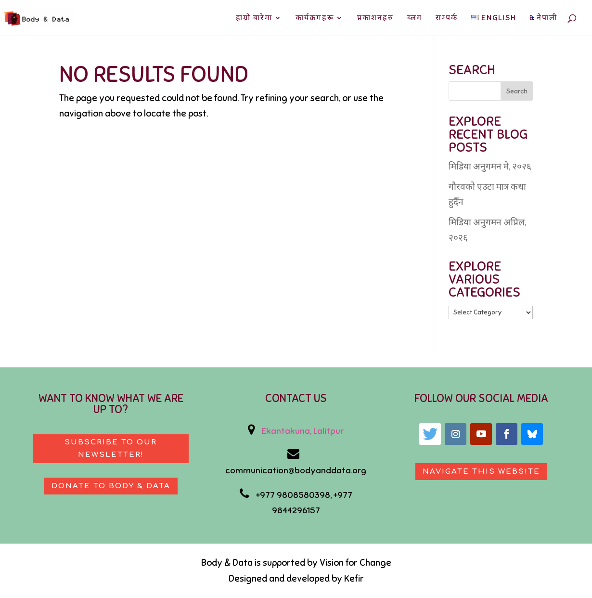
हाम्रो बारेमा (254, 18)
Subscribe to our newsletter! (110, 448)
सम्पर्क (447, 18)
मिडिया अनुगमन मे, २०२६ (490, 166)
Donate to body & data (110, 486)
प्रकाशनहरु (375, 18)
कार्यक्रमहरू (315, 18)
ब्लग (414, 18)
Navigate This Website (481, 472)
